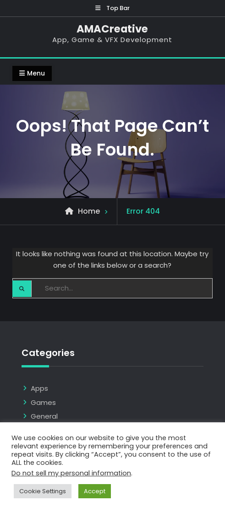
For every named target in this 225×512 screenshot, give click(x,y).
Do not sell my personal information (71, 473)
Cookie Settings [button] (42, 491)
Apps (39, 388)
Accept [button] (94, 491)
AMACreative (112, 29)
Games (43, 402)
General (44, 416)
